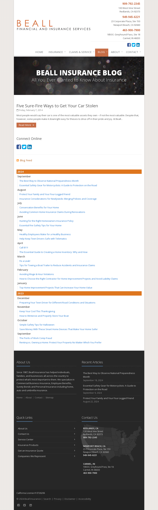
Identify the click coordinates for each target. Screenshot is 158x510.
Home (39, 52)
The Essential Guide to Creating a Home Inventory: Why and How (53, 252)
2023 (20, 293)
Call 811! (23, 247)
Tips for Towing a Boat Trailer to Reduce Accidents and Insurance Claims (57, 265)
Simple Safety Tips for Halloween (36, 324)
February (22, 269)
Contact (133, 52)
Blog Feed (24, 160)
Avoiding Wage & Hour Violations (36, 274)
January (22, 283)
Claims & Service (81, 52)
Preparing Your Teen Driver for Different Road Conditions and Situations (57, 302)
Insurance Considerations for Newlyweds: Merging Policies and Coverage (58, 198)
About (116, 52)
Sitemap (50, 397)
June (20, 216)
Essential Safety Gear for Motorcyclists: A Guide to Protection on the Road (58, 185)
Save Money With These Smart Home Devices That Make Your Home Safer (58, 329)
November (23, 306)
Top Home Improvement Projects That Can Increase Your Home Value (55, 287)
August (21, 189)
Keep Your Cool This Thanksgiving (37, 311)
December (23, 298)
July (19, 203)
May (20, 229)
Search (47, 498)
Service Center (46, 439)
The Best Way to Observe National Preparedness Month (49, 180)
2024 (20, 171)
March (21, 256)
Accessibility (84, 498)
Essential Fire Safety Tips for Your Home (40, 225)
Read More (26, 125)
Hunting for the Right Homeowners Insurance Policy (46, 220)
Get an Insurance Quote (46, 450)
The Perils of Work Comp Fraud (35, 338)
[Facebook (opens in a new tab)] (129, 45)
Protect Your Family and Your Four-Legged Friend (44, 194)
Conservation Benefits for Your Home (39, 207)
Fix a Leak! (24, 260)
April (20, 243)
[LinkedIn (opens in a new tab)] (138, 45)
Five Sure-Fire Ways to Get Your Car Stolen (57, 106)
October (22, 320)
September (24, 176)
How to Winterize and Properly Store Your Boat (44, 315)
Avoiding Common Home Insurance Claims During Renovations (52, 212)
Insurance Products (46, 445)
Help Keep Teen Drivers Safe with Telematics (43, 238)
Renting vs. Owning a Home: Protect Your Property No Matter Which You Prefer (60, 342)
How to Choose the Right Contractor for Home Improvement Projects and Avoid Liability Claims (68, 278)
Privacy (58, 498)
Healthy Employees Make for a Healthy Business (45, 234)
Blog (102, 52)
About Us (46, 428)
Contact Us (46, 433)
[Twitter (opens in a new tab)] (133, 45)
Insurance (56, 52)
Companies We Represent (46, 456)
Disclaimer (69, 498)
